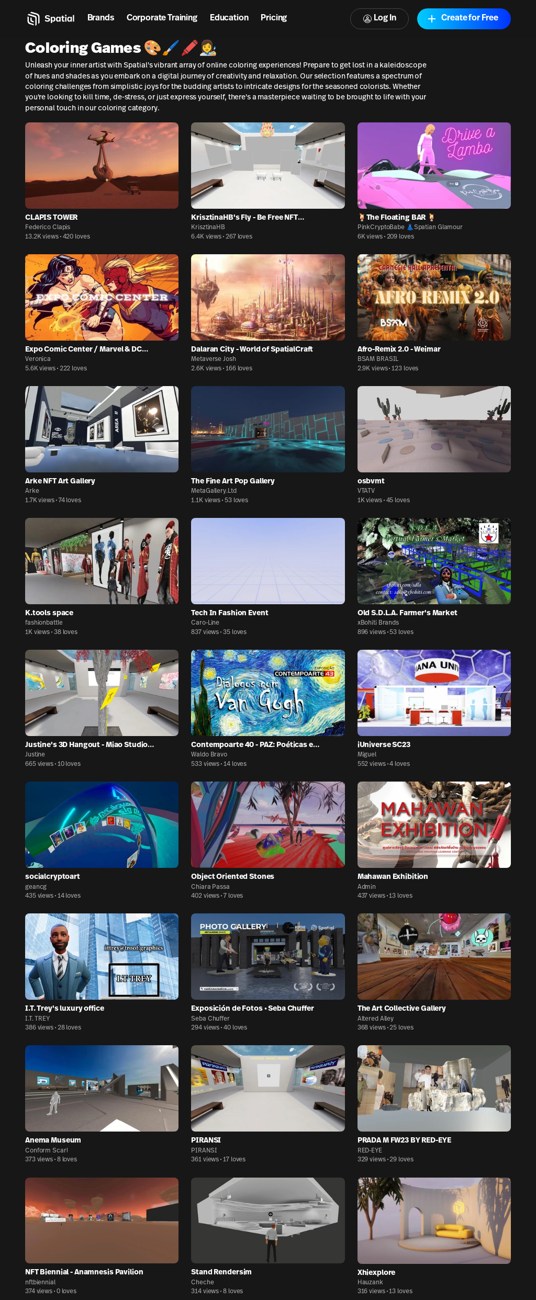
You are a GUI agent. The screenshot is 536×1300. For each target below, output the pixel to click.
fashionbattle (43, 623)
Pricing (274, 18)
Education (229, 18)
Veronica (38, 359)
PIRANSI (204, 1151)
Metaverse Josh (213, 359)
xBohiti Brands (378, 623)
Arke (32, 491)
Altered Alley (376, 1019)
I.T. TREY (37, 1019)
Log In (379, 18)
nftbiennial (40, 1283)
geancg (36, 887)
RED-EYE (370, 1151)
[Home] (50, 18)
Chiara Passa (210, 887)
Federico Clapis (47, 227)
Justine (35, 755)
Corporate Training (162, 18)
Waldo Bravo (209, 755)
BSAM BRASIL (378, 359)
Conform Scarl (46, 1151)
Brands (100, 18)
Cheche (202, 1283)
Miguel (367, 755)
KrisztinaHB (208, 227)
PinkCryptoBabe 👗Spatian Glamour (410, 227)
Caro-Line (205, 623)
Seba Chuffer (210, 1019)
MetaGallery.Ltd (213, 491)
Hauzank (370, 1283)
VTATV (366, 491)
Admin (367, 887)
